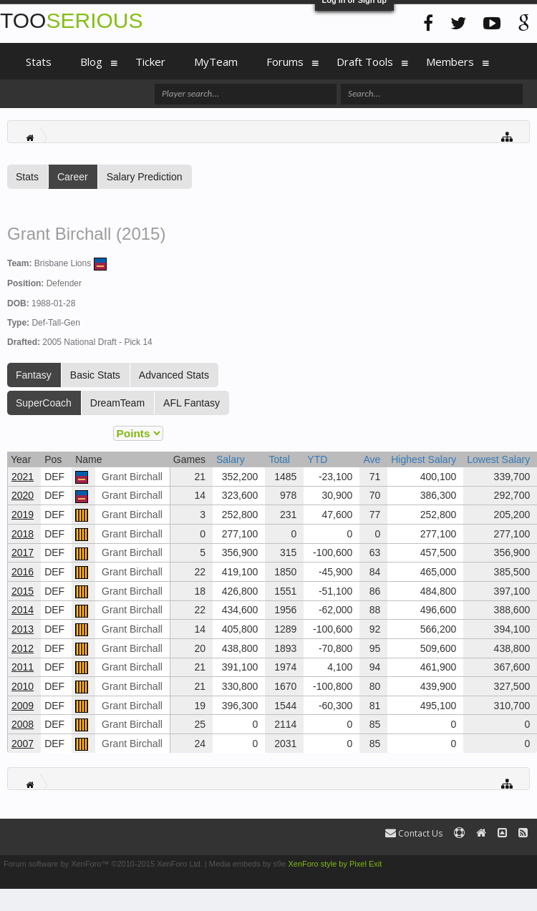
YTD (317, 459)
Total (279, 459)
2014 (22, 609)
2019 (22, 514)
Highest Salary (423, 459)
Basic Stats (95, 375)
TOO (71, 20)
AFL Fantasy (191, 403)
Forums (285, 61)
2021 (22, 476)
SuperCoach (44, 403)
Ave (371, 459)
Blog (91, 61)
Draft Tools (365, 61)
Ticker (150, 61)
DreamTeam (117, 403)
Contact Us (413, 833)
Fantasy (34, 375)
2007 (22, 743)
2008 (22, 724)
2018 (22, 534)
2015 (22, 591)
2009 (22, 705)
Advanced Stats (174, 375)
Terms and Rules (503, 863)
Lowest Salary (498, 459)
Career (72, 176)
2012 (22, 648)
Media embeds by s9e (247, 863)
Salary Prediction (145, 176)
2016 (22, 572)
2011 (22, 667)
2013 (22, 629)
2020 (22, 495)
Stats (27, 176)
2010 (22, 686)
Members (450, 61)
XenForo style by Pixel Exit (335, 863)
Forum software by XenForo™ (103, 863)
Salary (230, 459)
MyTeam (216, 61)
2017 (22, 552)
